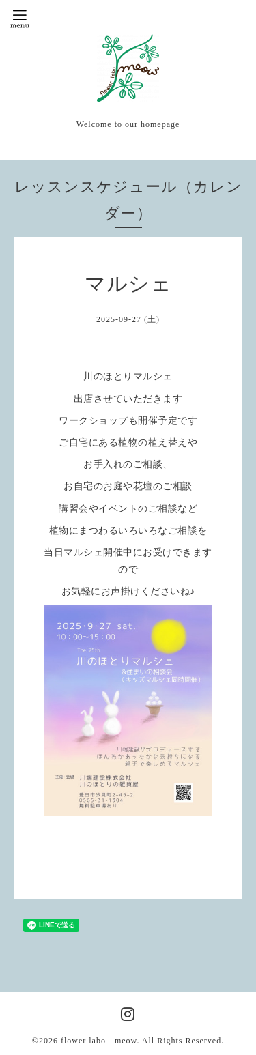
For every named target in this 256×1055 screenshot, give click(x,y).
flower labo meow (99, 1040)
